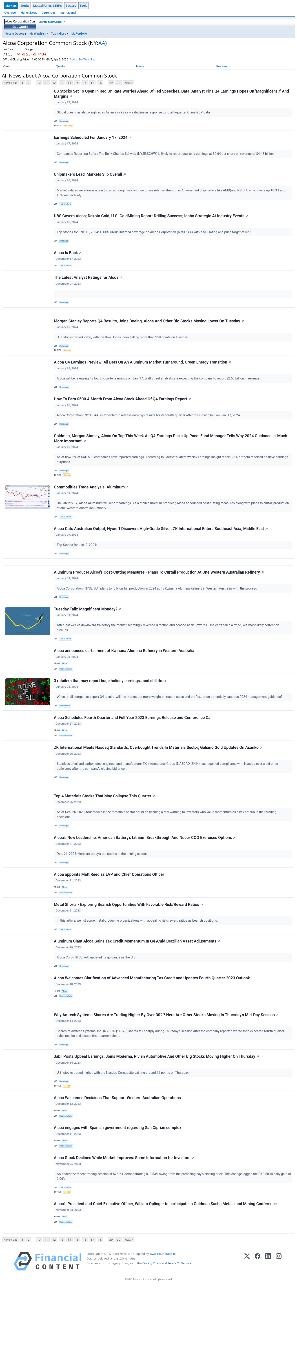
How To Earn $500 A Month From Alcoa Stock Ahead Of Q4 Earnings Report (122, 419)
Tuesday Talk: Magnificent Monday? (88, 641)
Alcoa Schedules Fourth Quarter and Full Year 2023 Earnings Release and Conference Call (133, 756)
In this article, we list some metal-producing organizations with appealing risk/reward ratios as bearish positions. (138, 972)
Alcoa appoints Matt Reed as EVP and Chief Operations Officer (109, 923)
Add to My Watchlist (88, 59)
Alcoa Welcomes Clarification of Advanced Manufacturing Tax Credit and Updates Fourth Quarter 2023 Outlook (152, 1034)
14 (69, 83)
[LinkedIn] (268, 1337)
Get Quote (20, 26)
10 (38, 83)
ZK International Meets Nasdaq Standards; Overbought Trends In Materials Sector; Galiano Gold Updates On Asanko (158, 789)
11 (46, 83)
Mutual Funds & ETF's (47, 6)
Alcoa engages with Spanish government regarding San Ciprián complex (118, 1195)
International (68, 13)
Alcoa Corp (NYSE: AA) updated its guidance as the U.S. (97, 1011)
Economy (68, 127)
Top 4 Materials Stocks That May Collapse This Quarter (105, 841)
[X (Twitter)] (247, 1337)
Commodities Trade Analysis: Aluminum (91, 511)
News (140, 66)
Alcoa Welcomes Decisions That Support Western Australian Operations (117, 1162)
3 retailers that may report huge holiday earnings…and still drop (110, 717)
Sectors (71, 6)
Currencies (48, 13)
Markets (11, 6)
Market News (29, 13)
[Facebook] (257, 1337)
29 (111, 83)
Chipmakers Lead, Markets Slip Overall (90, 179)
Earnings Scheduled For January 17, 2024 (93, 140)
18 (100, 83)
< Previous (10, 83)
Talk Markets (66, 209)
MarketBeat (65, 742)
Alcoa (65, 698)
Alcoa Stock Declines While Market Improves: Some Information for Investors (124, 1227)
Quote (60, 66)
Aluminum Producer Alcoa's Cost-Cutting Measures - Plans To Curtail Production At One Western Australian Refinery (159, 602)
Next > (129, 83)
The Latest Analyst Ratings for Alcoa (88, 289)
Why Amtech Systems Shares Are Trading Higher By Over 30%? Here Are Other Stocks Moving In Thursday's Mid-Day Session (166, 1075)
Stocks (24, 6)
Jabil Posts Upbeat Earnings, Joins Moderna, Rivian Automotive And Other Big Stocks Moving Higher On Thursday (156, 1118)
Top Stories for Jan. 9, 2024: (77, 571)
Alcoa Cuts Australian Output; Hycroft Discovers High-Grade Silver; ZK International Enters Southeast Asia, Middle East (161, 555)
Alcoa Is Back (68, 262)
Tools (83, 6)
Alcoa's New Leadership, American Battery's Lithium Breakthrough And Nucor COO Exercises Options (145, 885)
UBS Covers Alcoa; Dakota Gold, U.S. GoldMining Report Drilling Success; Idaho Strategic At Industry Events (151, 223)
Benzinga (64, 122)
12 (54, 83)
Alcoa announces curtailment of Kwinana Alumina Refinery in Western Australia (124, 685)
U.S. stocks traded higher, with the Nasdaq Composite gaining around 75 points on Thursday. (124, 1135)
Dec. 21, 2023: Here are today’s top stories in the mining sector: (102, 901)
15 (77, 83)
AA (101, 43)
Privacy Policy (151, 1339)
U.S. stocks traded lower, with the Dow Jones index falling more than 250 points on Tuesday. (123, 352)
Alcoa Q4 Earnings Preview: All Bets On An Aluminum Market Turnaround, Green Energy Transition (143, 380)
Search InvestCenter (50, 21)
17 (92, 83)
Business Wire (67, 704)
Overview (10, 13)
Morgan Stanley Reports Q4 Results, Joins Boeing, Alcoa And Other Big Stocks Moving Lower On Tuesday (149, 336)
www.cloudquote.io (163, 1330)
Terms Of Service (179, 1339)
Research (223, 66)
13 (61, 83)
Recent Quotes (14, 33)
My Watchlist (37, 33)
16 (84, 83)
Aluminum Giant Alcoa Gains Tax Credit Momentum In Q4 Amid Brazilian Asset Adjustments (137, 995)
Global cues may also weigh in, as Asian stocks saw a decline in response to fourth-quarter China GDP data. (134, 113)
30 (118, 83)
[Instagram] (278, 1337)
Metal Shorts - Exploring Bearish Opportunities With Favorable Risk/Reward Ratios (129, 956)
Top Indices (58, 33)
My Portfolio (79, 33)
